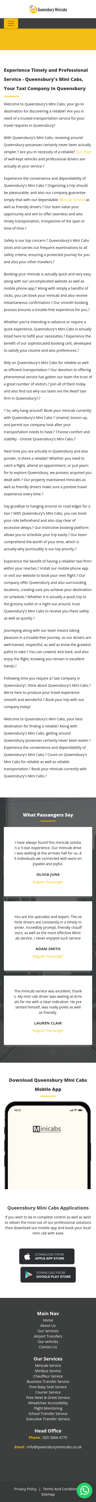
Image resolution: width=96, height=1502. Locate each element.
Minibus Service (48, 1370)
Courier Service (48, 1392)
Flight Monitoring (48, 1408)
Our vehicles (48, 1341)
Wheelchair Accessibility (48, 1402)
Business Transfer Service (48, 1381)
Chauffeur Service (48, 1376)
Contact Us (48, 1346)
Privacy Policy (25, 1488)
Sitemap (48, 1494)
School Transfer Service (48, 1413)
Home (48, 1320)
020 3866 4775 (55, 1437)
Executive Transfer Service (48, 1418)
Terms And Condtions (61, 1488)
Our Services (48, 1330)
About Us (48, 1325)
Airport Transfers (48, 1336)
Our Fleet (83, 151)
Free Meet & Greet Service (48, 1397)
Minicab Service (72, 199)
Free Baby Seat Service (48, 1386)
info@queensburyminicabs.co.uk (54, 1446)
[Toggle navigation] (11, 23)
